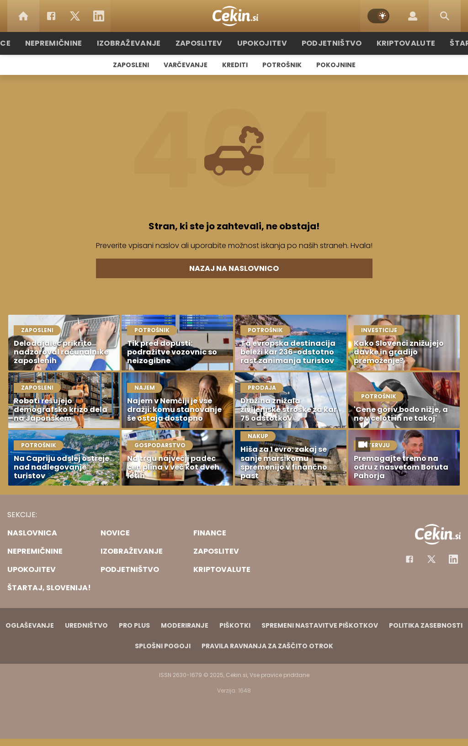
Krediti (235, 64)
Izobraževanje (138, 43)
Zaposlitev (203, 43)
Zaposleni (131, 64)
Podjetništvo (326, 43)
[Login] (413, 16)
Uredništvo (86, 625)
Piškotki (234, 625)
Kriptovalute (395, 43)
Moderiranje (184, 625)
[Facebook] (51, 16)
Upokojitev (262, 43)
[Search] (445, 16)
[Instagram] (453, 559)
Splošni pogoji (163, 646)
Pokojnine (336, 64)
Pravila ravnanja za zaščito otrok (267, 646)
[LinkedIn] (99, 16)
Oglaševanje (29, 625)
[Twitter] (75, 16)
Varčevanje (185, 64)
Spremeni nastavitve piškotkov (319, 625)
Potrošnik (282, 64)
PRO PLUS (134, 625)
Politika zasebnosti (426, 625)
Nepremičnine (69, 43)
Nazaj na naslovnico (234, 268)
